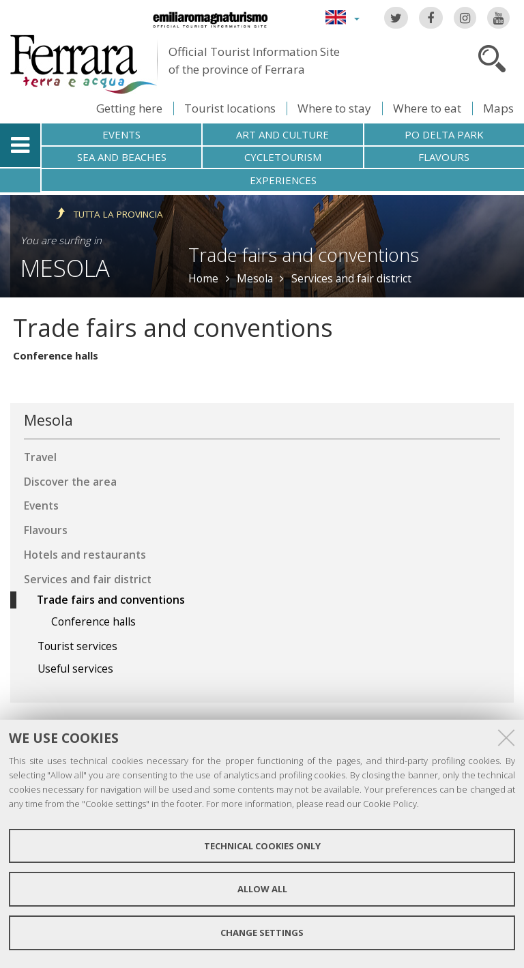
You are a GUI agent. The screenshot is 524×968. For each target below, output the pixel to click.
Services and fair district (351, 278)
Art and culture (282, 134)
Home (203, 278)
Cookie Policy (390, 803)
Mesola (65, 268)
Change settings (262, 932)
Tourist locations (230, 108)
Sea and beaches (121, 157)
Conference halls (55, 355)
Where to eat (427, 108)
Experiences (283, 180)
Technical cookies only (262, 846)
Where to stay (334, 108)
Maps (498, 108)
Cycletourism (282, 157)
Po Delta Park (444, 134)
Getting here (129, 108)
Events (121, 134)
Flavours (443, 157)
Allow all (262, 889)
